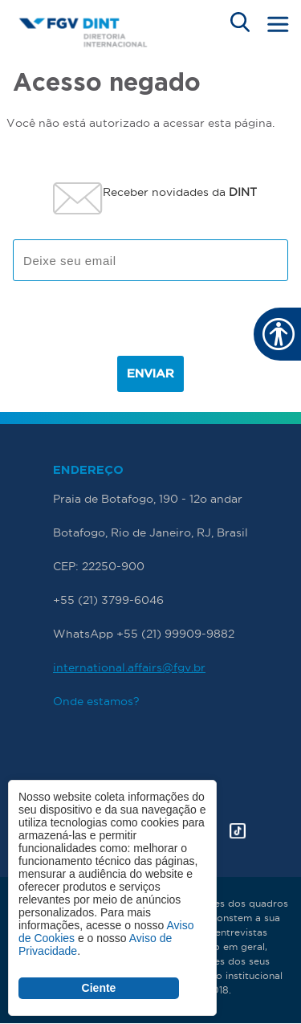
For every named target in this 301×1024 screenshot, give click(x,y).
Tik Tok (238, 830)
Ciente (99, 987)
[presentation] (151, 324)
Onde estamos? (96, 701)
